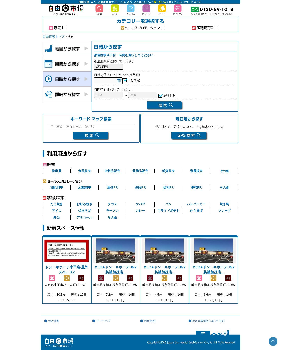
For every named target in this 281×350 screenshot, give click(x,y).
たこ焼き (56, 204)
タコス (112, 204)
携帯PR (196, 187)
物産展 (56, 171)
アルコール (84, 217)
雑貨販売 (168, 171)
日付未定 (133, 80)
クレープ (224, 210)
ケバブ (140, 204)
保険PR (140, 187)
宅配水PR (56, 187)
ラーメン (112, 210)
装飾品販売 (140, 171)
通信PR (112, 187)
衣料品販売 (112, 171)
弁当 (56, 217)
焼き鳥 (224, 204)
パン (168, 204)
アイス (56, 210)
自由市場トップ (53, 36)
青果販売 (196, 171)
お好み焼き (84, 204)
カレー (140, 210)
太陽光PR (84, 187)
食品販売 (84, 171)
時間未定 (169, 96)
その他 (224, 171)
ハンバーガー (196, 204)
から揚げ (196, 210)
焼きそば (84, 210)
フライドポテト (168, 210)
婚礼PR (168, 187)
